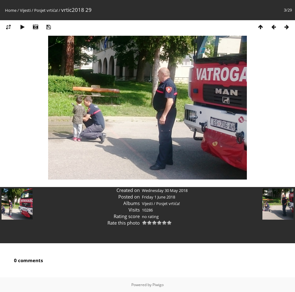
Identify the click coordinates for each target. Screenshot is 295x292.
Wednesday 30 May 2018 (165, 190)
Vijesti (25, 10)
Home (10, 10)
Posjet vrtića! (46, 10)
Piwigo (158, 284)
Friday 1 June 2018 (158, 197)
